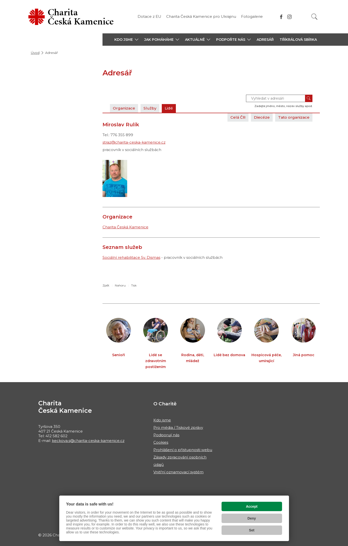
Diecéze (262, 117)
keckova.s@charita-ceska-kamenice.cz (88, 440)
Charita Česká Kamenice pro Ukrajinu (201, 16)
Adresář (265, 39)
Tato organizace (293, 117)
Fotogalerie (252, 16)
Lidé (169, 108)
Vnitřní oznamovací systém (178, 472)
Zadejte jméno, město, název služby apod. (283, 106)
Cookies (160, 442)
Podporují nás (166, 435)
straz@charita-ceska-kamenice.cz (133, 142)
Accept (252, 506)
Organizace (124, 108)
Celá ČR (238, 117)
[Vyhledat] (314, 16)
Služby (149, 108)
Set (251, 530)
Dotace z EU (149, 16)
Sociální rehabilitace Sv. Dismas (131, 257)
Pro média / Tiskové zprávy (178, 427)
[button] (126, 39)
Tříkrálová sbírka (298, 39)
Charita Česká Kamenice (125, 227)
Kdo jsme (162, 420)
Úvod (35, 53)
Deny (251, 518)
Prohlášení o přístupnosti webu (182, 449)
